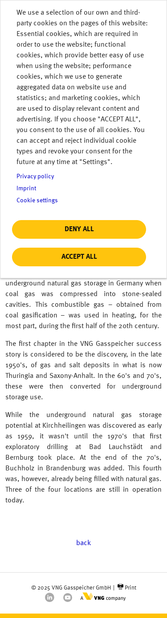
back (83, 543)
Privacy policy (35, 177)
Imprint (26, 189)
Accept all (79, 257)
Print (130, 588)
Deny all (79, 229)
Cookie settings (37, 201)
